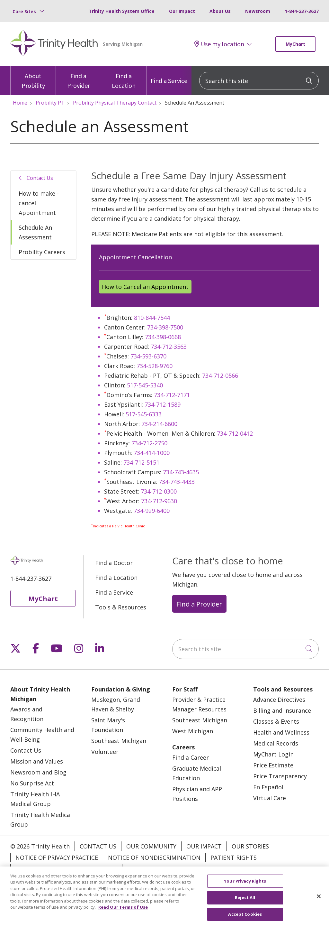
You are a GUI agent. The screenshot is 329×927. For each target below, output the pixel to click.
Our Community (151, 846)
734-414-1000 (152, 453)
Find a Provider (78, 77)
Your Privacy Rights (158, 869)
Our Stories (250, 846)
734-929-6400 (152, 510)
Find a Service (169, 75)
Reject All (245, 904)
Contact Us (40, 177)
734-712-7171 (172, 395)
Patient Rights (233, 857)
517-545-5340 (145, 385)
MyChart (295, 44)
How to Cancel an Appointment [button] (145, 287)
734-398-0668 (163, 337)
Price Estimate (273, 765)
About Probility (33, 77)
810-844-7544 (152, 317)
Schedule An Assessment (35, 232)
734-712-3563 (169, 346)
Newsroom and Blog (38, 772)
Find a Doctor (114, 563)
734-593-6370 (148, 356)
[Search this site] (259, 80)
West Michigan (192, 731)
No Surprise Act (32, 783)
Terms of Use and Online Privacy (66, 869)
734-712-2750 (149, 443)
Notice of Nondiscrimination (154, 857)
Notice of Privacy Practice (56, 857)
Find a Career (190, 757)
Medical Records (275, 743)
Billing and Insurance (282, 710)
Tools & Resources (120, 607)
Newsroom (257, 11)
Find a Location (123, 77)
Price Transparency (280, 776)
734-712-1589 (163, 404)
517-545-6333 (144, 414)
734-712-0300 (159, 491)
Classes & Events (276, 721)
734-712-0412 (235, 433)
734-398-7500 (165, 327)
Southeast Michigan (118, 741)
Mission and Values (36, 761)
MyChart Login (273, 754)
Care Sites (24, 11)
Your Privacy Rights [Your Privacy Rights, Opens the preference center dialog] (245, 887)
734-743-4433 (177, 482)
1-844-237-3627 (302, 11)
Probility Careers (42, 252)
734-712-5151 (141, 462)
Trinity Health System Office (122, 11)
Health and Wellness (281, 732)
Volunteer (105, 752)
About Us (220, 11)
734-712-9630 (159, 501)
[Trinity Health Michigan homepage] (54, 44)
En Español (268, 787)
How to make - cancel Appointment (39, 203)
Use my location (219, 44)
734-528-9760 (155, 366)
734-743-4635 (181, 472)
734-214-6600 (159, 424)
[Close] (319, 902)
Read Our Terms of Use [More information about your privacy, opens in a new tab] (123, 913)
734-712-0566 (220, 375)
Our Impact (182, 11)
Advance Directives (279, 699)
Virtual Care (269, 798)
